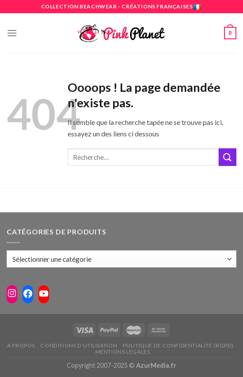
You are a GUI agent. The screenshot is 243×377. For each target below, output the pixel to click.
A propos (21, 345)
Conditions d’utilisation (78, 345)
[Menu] (12, 33)
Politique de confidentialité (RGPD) (178, 345)
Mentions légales (122, 351)
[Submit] (227, 157)
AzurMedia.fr (156, 365)
